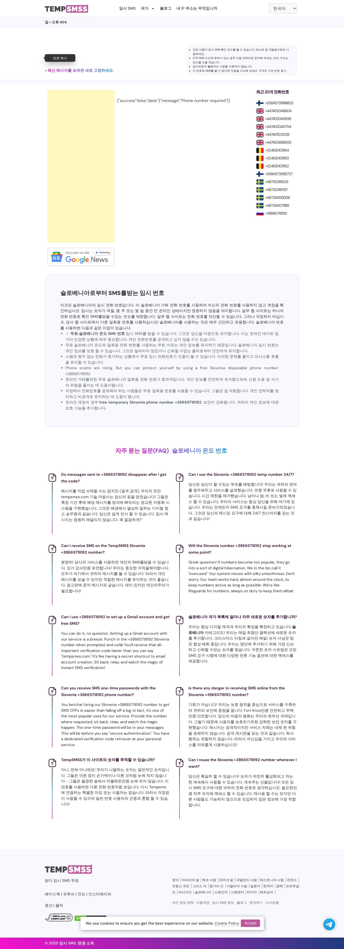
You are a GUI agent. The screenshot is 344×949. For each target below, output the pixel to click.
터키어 (252, 892)
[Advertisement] (80, 166)
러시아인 (185, 892)
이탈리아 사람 (237, 886)
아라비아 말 (190, 880)
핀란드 (292, 880)
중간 (48, 905)
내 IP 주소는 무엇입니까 (196, 8)
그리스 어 (199, 886)
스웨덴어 (237, 892)
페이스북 (52, 894)
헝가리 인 (217, 886)
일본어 (255, 886)
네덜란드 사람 (246, 880)
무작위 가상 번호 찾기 (272, 70)
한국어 (268, 886)
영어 (175, 880)
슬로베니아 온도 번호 (199, 450)
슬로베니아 (203, 892)
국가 (148, 8)
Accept (250, 923)
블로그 (165, 8)
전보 (276, 58)
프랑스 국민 (180, 886)
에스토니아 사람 (272, 880)
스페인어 (221, 892)
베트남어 (266, 892)
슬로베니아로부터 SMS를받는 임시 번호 (112, 293)
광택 (279, 886)
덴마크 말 (226, 880)
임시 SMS (127, 8)
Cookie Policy (227, 923)
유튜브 (69, 894)
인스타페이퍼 (99, 894)
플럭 (59, 905)
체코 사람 (209, 880)
